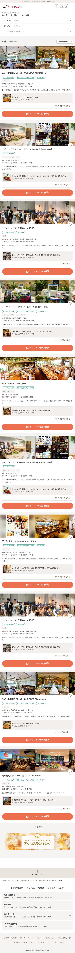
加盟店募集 (16, 942)
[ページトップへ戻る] (37, 873)
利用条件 (22, 938)
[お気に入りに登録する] (70, 69)
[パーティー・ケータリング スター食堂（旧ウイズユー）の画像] (37, 291)
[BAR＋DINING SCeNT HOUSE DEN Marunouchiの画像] (37, 57)
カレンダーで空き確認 (37, 113)
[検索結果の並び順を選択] (64, 42)
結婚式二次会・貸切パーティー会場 (44, 880)
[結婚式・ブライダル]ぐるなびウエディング (16, 880)
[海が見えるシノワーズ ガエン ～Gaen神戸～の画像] (37, 760)
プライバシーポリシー (34, 938)
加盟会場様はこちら (65, 938)
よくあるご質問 (57, 942)
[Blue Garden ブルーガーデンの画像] (37, 368)
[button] (37, 896)
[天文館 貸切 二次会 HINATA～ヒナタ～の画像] (37, 526)
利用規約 (14, 938)
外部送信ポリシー (50, 938)
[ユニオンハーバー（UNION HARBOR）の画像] (37, 213)
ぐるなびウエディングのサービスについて (36, 942)
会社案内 (6, 938)
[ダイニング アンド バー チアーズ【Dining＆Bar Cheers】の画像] (37, 134)
